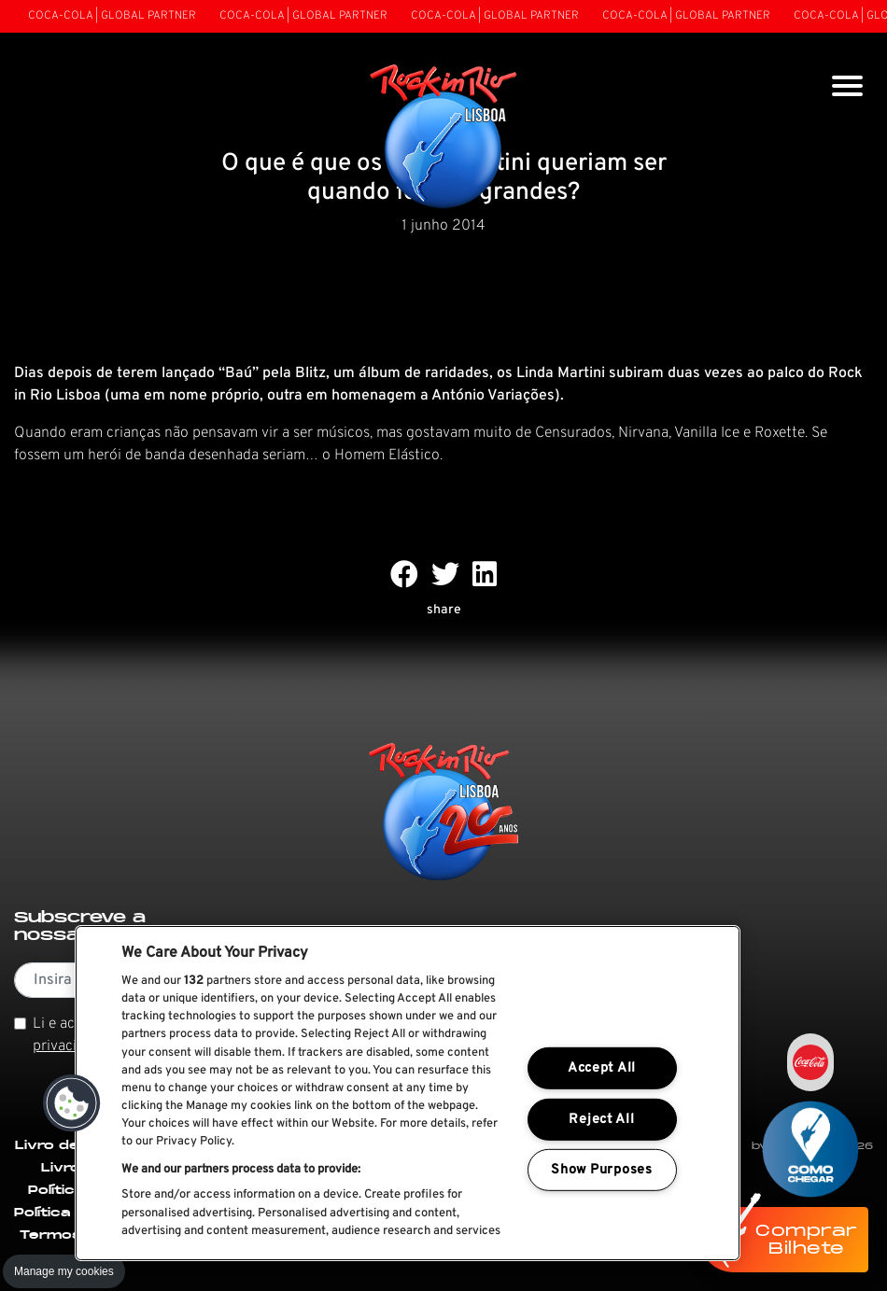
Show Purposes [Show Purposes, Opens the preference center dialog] (601, 1170)
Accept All (602, 1068)
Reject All (601, 1120)
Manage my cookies (64, 1271)
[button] (72, 1103)
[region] (407, 1093)
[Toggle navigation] (847, 88)
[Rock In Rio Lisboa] (444, 138)
